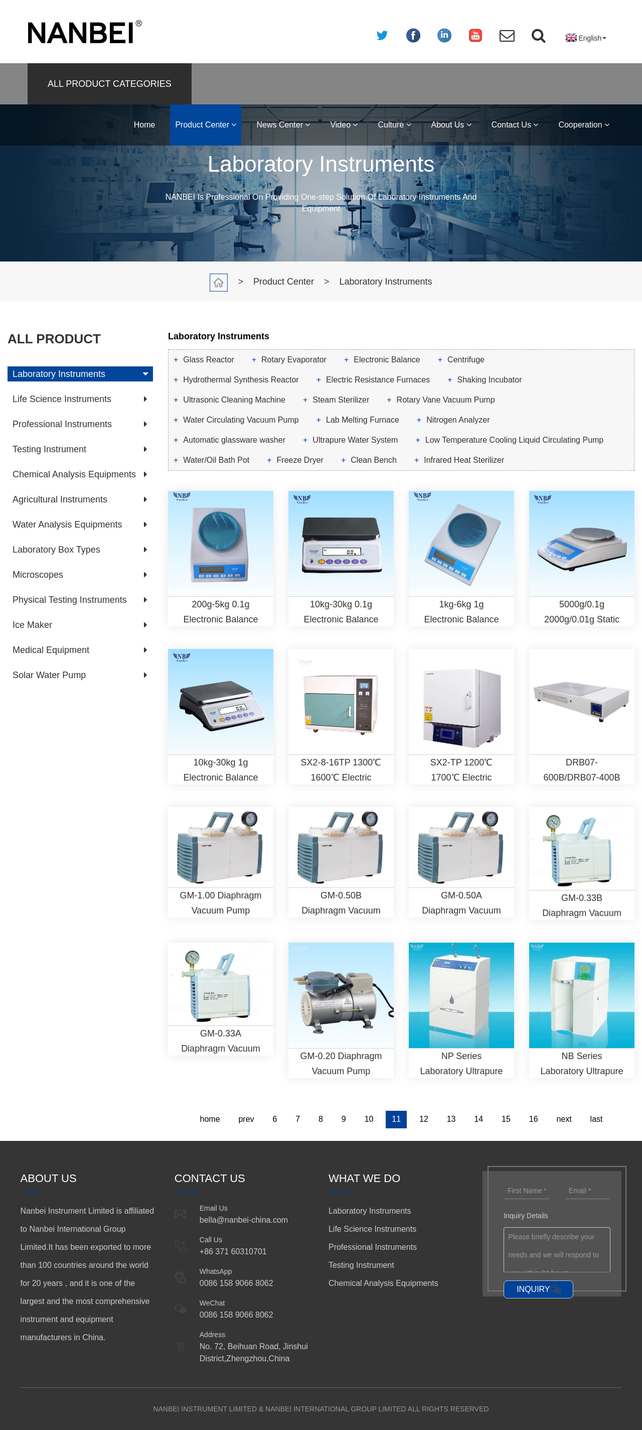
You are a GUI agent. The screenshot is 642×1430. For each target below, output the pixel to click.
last (596, 1119)
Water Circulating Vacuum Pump (240, 420)
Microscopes (38, 575)
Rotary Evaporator (294, 359)
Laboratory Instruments (386, 282)
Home (144, 124)
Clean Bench (374, 460)
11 (396, 1119)
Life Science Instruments (62, 399)
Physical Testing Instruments (70, 600)
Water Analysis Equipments (67, 524)
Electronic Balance (387, 359)
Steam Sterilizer (340, 400)
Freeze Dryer (300, 460)
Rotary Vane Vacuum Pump (446, 400)
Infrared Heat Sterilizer (464, 460)
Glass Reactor (208, 359)
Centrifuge (466, 359)
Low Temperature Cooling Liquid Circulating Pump (514, 440)
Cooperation (583, 124)
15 (506, 1119)
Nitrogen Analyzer (458, 420)
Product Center (205, 124)
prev (246, 1119)
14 (478, 1119)
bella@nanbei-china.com (244, 1220)
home (210, 1119)
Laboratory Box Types (56, 550)
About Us (451, 124)
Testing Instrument (49, 449)
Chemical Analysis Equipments (74, 474)
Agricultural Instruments (60, 499)
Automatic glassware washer (234, 440)
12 (423, 1119)
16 (533, 1119)
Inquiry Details (526, 1216)
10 (369, 1119)
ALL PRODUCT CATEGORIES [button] (110, 84)
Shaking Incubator (489, 379)
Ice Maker (32, 625)
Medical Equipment (51, 650)
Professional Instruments (62, 424)
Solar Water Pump (49, 675)
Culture (394, 124)
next (563, 1119)
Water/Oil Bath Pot (216, 460)
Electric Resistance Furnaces (378, 379)
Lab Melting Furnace (362, 420)
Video (344, 124)
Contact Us (515, 124)
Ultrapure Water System (355, 440)
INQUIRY (533, 1289)
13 (451, 1119)
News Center (283, 124)
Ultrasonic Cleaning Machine (234, 400)
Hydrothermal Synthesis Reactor (240, 379)
